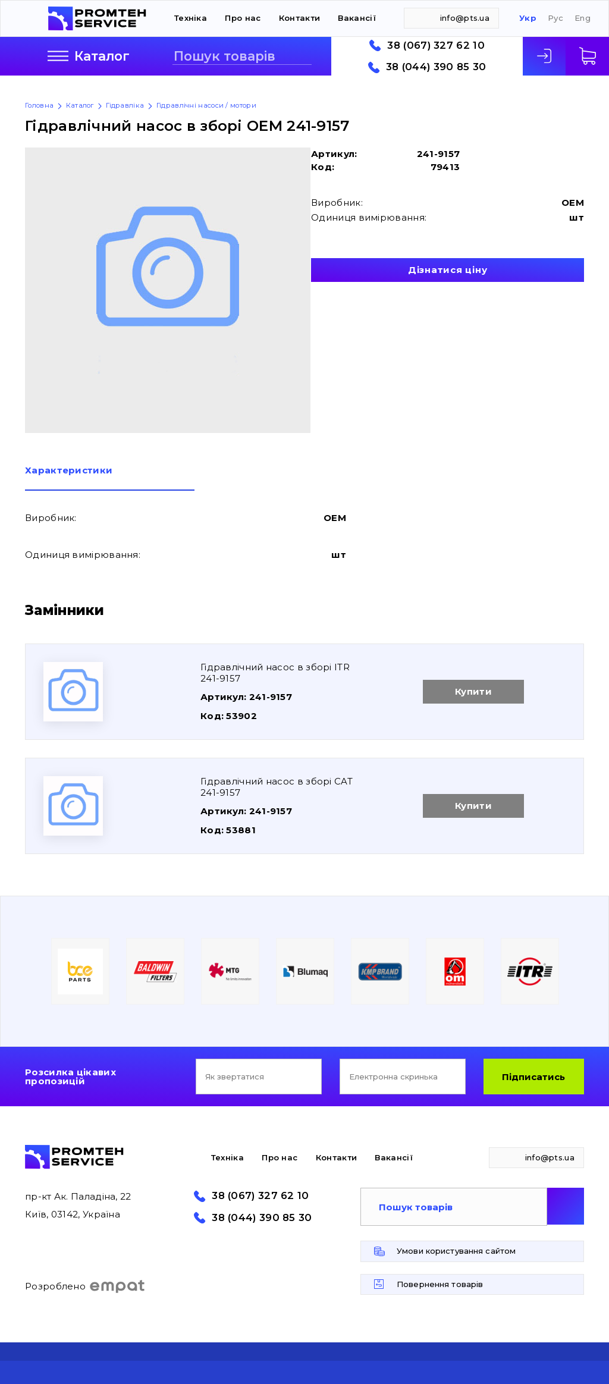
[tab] (109, 478)
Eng (583, 18)
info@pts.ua (464, 18)
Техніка (190, 18)
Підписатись (533, 1076)
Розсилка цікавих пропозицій (70, 1076)
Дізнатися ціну (448, 269)
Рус (555, 18)
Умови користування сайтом (456, 1251)
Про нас (242, 18)
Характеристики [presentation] (68, 471)
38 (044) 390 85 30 (436, 67)
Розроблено (85, 1286)
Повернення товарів (440, 1284)
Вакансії (356, 18)
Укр (527, 18)
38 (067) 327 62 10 (435, 45)
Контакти (299, 18)
